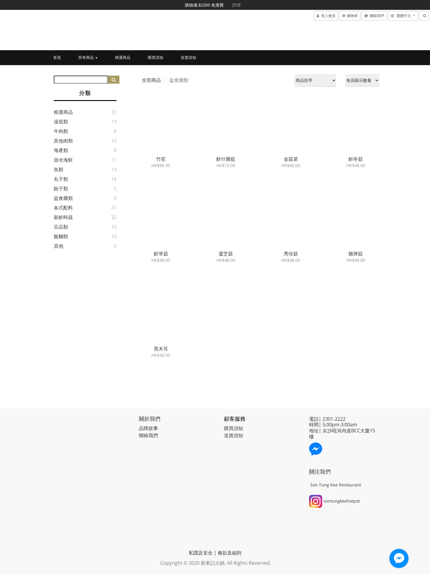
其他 (58, 246)
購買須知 (155, 57)
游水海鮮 (63, 160)
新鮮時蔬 (63, 217)
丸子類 (61, 179)
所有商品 (88, 57)
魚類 (58, 169)
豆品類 (61, 227)
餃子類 (61, 188)
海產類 (61, 150)
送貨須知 (188, 57)
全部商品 (151, 80)
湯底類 (61, 121)
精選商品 (122, 57)
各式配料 (63, 207)
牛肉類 (61, 131)
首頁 (57, 57)
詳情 (236, 5)
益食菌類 (63, 198)
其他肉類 (63, 140)
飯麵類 (61, 236)
